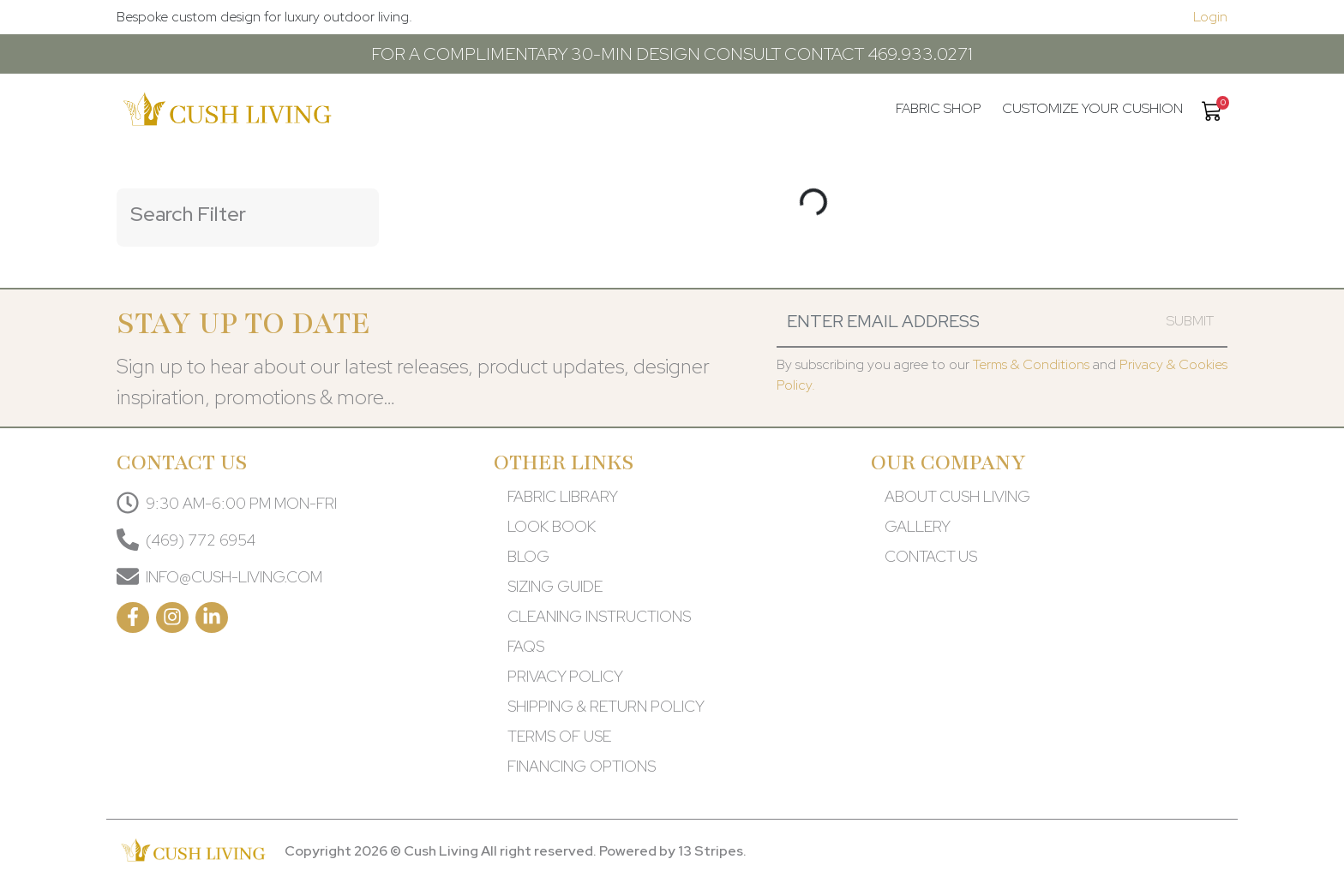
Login (1210, 17)
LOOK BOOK (551, 526)
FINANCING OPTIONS (581, 766)
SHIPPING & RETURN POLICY (606, 706)
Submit (1190, 321)
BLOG (528, 556)
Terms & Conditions (1031, 364)
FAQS (525, 646)
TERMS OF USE (559, 736)
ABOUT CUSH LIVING (957, 496)
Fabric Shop (938, 108)
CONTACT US (931, 556)
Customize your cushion (1092, 108)
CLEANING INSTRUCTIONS (599, 616)
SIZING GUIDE (555, 586)
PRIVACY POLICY (565, 676)
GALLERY (918, 526)
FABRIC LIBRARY (562, 496)
